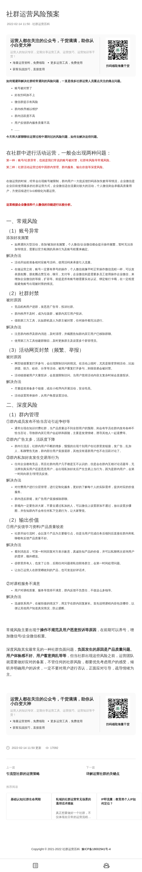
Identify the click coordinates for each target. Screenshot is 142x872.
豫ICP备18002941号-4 (96, 849)
